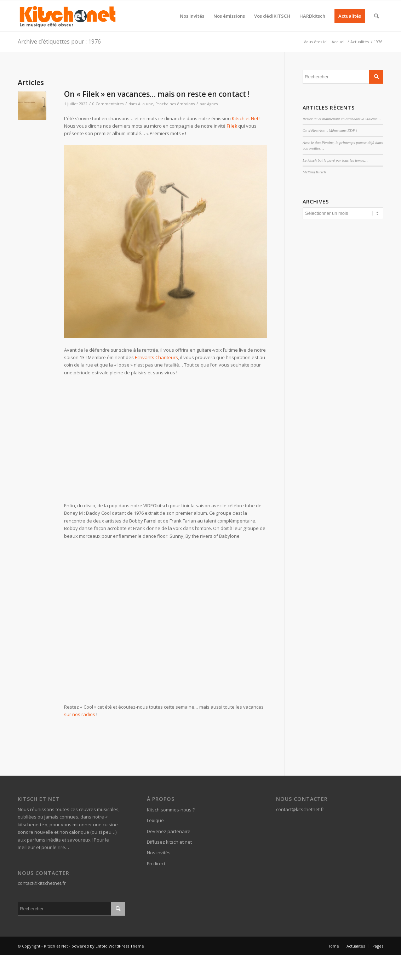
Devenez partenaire (168, 831)
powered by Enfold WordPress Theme (107, 946)
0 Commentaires (108, 103)
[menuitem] (192, 16)
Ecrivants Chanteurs (156, 357)
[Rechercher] (376, 16)
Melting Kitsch (314, 172)
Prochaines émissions (175, 103)
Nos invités (159, 852)
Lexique (155, 820)
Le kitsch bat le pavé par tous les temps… (335, 160)
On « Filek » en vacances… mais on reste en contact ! (157, 94)
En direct (156, 863)
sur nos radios (79, 714)
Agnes (212, 103)
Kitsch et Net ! (246, 118)
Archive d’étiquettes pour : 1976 (59, 41)
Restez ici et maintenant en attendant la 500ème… (342, 119)
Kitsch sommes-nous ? (171, 809)
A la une (145, 103)
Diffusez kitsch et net (169, 842)
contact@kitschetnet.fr (42, 883)
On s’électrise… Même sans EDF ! (330, 130)
